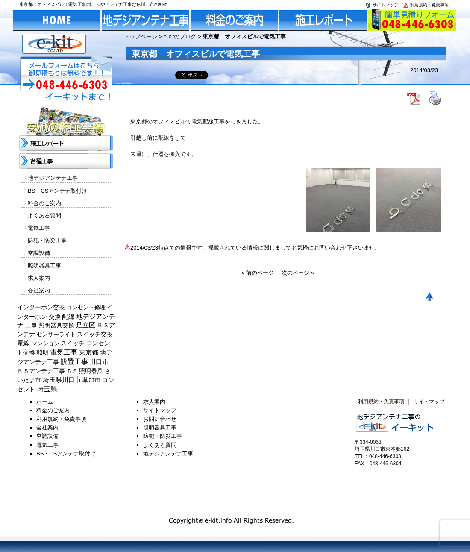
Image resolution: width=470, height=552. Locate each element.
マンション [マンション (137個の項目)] (45, 343)
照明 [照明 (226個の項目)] (43, 352)
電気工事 (39, 228)
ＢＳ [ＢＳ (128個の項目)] (72, 371)
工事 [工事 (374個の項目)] (31, 325)
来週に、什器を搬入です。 (163, 154)
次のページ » (298, 273)
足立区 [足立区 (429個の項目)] (85, 325)
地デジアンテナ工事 (53, 178)
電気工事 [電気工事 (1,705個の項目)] (63, 352)
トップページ (140, 36)
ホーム (44, 402)
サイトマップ (381, 5)
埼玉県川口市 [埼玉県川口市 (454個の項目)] (62, 379)
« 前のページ (257, 273)
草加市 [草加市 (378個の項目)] (91, 379)
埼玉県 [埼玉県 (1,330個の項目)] (47, 389)
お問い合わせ (159, 419)
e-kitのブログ (180, 36)
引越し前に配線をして (158, 138)
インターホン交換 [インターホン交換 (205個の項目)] (41, 307)
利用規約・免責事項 (425, 5)
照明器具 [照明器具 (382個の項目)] (91, 370)
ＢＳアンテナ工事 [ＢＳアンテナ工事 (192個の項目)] (41, 370)
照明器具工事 (44, 265)
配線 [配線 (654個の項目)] (68, 316)
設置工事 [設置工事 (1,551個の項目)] (74, 361)
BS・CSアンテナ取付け (57, 191)
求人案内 (39, 278)
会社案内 (39, 290)
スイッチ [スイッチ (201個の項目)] (73, 343)
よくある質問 (44, 215)
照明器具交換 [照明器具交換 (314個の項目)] (56, 325)
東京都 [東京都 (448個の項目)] (88, 352)
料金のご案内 (44, 203)
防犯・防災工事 (47, 240)
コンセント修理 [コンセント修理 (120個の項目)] (86, 307)
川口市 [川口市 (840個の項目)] (99, 361)
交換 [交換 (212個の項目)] (55, 316)
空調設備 (39, 253)
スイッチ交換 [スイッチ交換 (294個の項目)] (95, 334)
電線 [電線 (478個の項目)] (23, 343)
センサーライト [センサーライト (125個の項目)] (56, 334)
